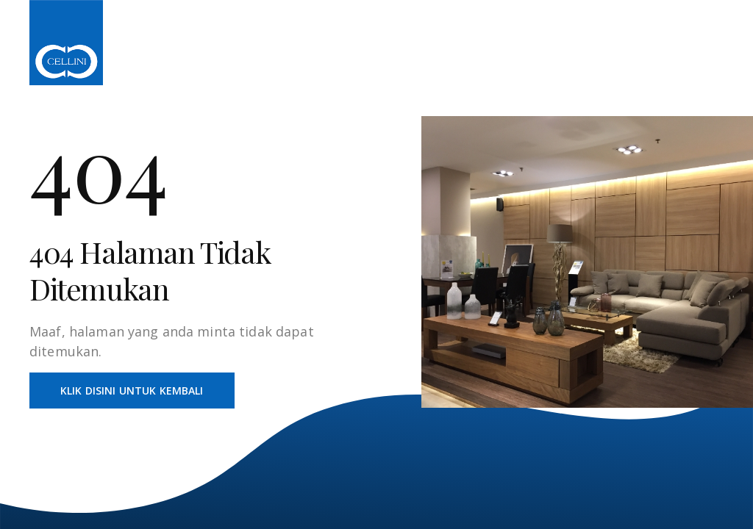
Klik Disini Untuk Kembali (132, 390)
